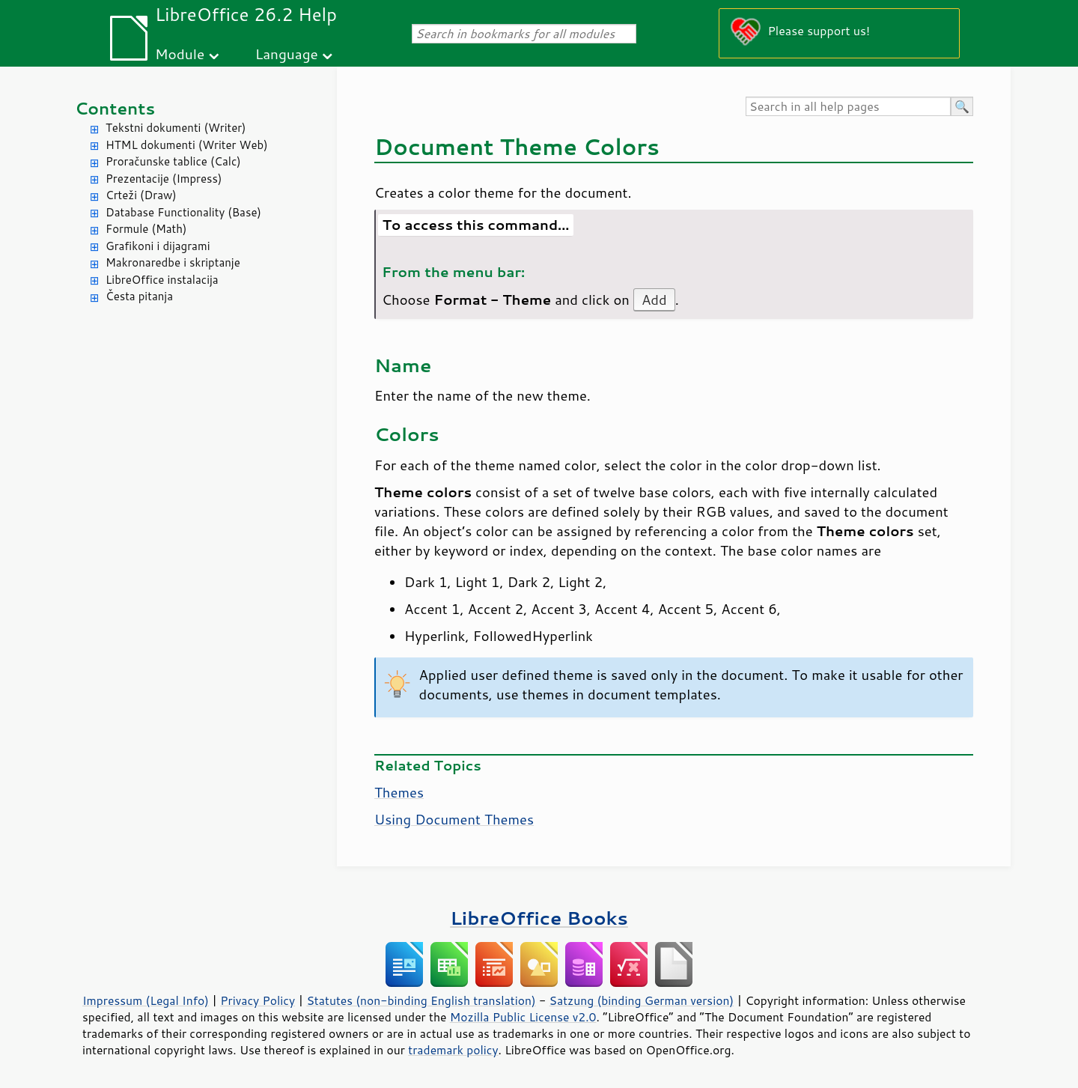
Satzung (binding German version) (641, 1000)
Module (179, 53)
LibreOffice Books (539, 918)
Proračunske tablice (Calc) (173, 161)
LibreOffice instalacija (162, 280)
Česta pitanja (139, 296)
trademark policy (453, 1050)
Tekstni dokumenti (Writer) (176, 128)
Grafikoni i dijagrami (158, 246)
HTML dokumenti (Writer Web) (187, 145)
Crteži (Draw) (141, 195)
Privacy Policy (257, 1000)
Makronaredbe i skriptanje (173, 262)
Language (286, 53)
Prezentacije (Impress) (164, 178)
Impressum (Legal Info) (145, 1000)
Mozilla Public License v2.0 (523, 1017)
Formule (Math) (146, 229)
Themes (399, 792)
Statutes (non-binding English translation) (420, 1000)
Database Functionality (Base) (183, 212)
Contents (115, 108)
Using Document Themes (454, 819)
